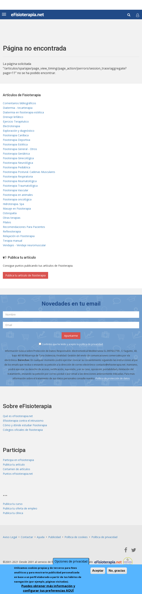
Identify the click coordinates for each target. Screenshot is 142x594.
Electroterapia (11, 126)
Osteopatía (10, 213)
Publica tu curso (13, 504)
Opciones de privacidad (71, 562)
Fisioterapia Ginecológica (18, 158)
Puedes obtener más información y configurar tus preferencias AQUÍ (48, 589)
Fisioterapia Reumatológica (20, 181)
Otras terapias (11, 218)
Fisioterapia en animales (18, 195)
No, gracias (117, 571)
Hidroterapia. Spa (13, 204)
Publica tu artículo (14, 464)
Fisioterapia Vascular (15, 190)
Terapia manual (12, 240)
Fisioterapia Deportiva (16, 140)
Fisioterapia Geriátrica (16, 153)
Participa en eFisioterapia (18, 460)
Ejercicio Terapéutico (16, 121)
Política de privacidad (104, 537)
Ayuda (40, 537)
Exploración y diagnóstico (18, 130)
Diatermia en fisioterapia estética (23, 112)
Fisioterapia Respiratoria (18, 176)
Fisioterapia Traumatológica (20, 185)
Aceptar (98, 571)
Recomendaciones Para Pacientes (24, 227)
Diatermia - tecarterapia (17, 108)
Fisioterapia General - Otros (20, 149)
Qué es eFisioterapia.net (18, 416)
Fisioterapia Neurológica (18, 163)
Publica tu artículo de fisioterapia (25, 275)
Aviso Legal (10, 537)
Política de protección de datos (113, 378)
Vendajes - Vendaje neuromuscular (24, 245)
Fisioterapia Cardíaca (16, 135)
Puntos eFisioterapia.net (18, 473)
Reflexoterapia (12, 231)
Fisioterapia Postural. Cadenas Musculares (29, 172)
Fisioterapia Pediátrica (16, 167)
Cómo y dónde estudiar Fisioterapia (25, 425)
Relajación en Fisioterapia (19, 236)
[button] (137, 15)
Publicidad (54, 537)
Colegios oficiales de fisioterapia (23, 430)
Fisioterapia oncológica (17, 199)
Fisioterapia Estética (15, 144)
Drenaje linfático (13, 117)
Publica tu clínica (13, 513)
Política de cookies (76, 537)
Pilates (7, 222)
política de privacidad (91, 344)
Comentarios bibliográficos (19, 103)
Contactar (27, 537)
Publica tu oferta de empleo (20, 508)
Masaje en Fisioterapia (17, 208)
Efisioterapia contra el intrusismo (23, 420)
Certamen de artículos (16, 469)
